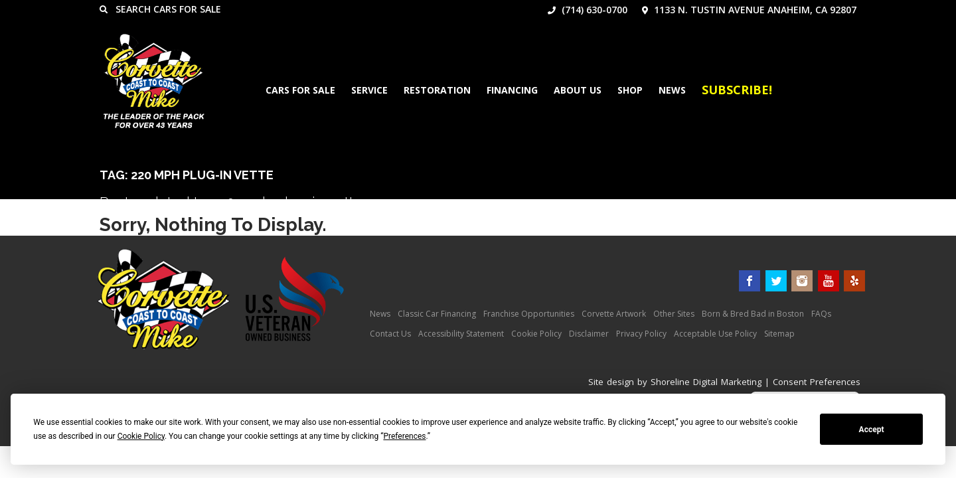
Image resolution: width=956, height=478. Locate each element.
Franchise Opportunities (528, 313)
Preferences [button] (404, 436)
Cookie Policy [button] (141, 436)
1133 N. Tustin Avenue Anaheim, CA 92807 (749, 9)
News (672, 90)
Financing (512, 90)
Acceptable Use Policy (715, 333)
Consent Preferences (816, 382)
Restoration (437, 90)
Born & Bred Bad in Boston (753, 313)
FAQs (821, 313)
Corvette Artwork (614, 313)
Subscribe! (737, 90)
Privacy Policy (641, 333)
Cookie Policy (536, 333)
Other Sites (673, 313)
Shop (630, 90)
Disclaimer (589, 333)
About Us (577, 90)
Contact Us (390, 333)
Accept (871, 429)
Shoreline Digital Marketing (706, 382)
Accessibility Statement (461, 333)
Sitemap (779, 333)
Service (369, 90)
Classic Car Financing (437, 313)
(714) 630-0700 (587, 9)
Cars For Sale (300, 90)
